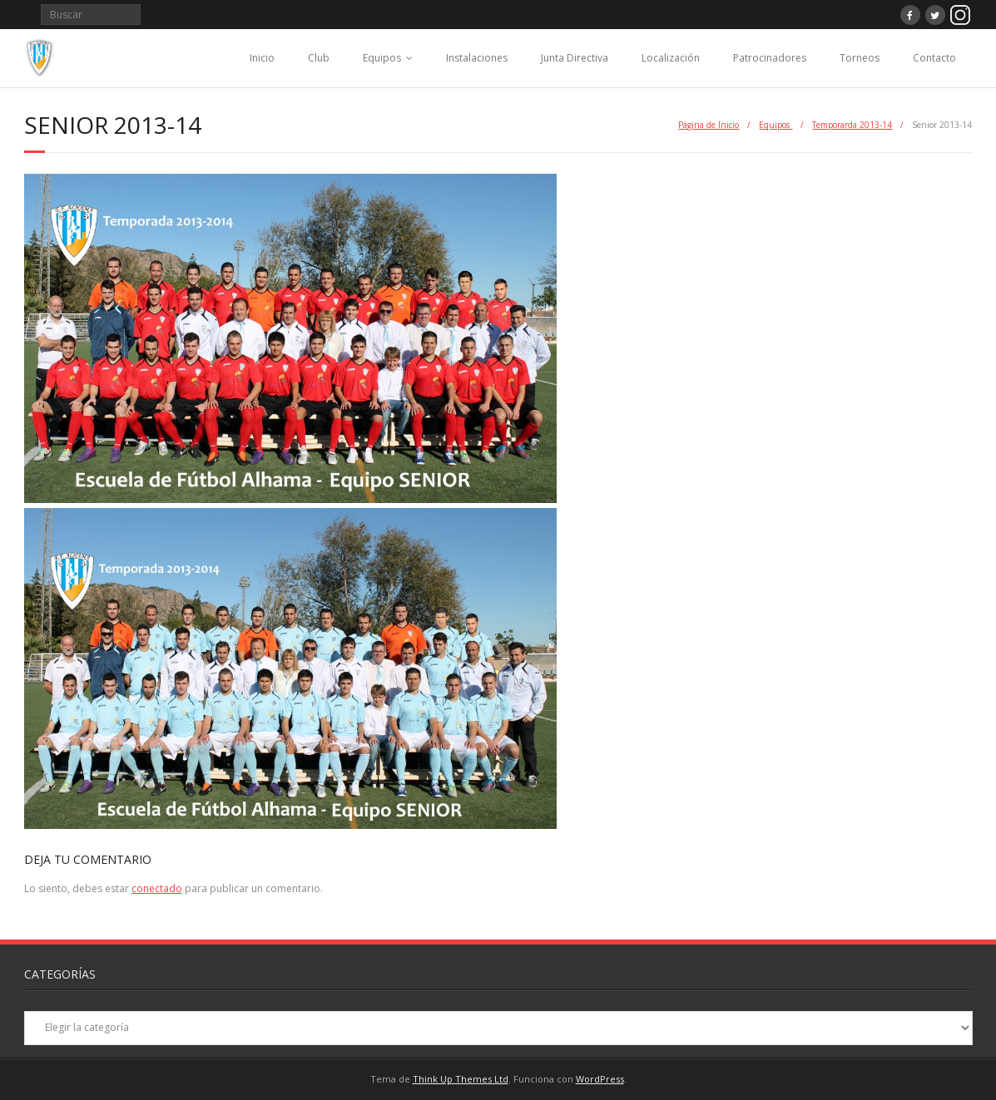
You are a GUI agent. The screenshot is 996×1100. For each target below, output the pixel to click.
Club (319, 58)
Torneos (860, 58)
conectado (156, 888)
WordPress (600, 1079)
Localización (671, 58)
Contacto (934, 58)
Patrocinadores (769, 58)
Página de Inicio (708, 125)
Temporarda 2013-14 (852, 125)
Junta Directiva (574, 58)
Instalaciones (477, 58)
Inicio (262, 58)
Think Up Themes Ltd (460, 1079)
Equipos (382, 58)
